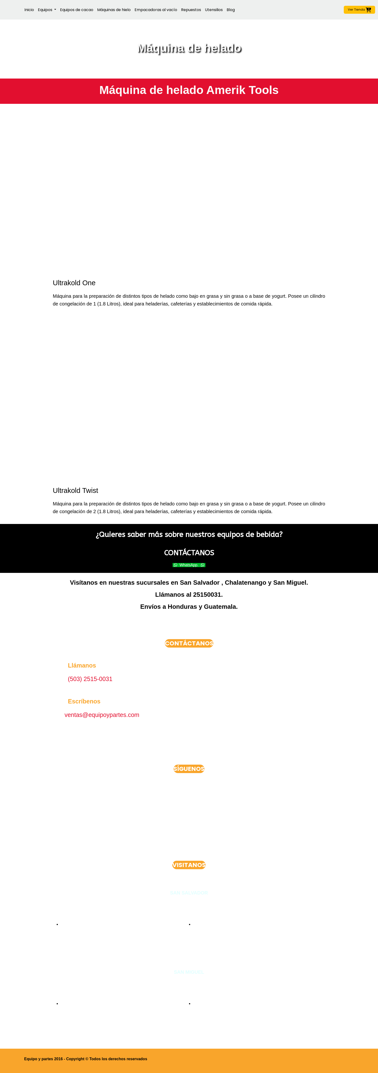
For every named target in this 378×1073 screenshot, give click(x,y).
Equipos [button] (45, 10)
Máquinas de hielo (114, 10)
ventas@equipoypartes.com (102, 714)
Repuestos (191, 10)
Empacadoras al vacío (156, 10)
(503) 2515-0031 (90, 679)
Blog (231, 10)
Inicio (29, 10)
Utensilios (214, 10)
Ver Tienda (359, 9)
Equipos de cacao (76, 10)
